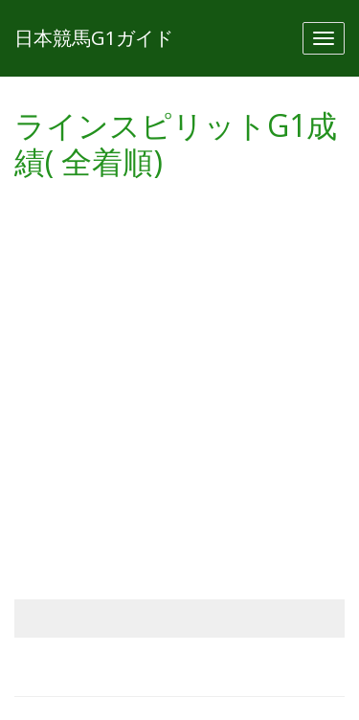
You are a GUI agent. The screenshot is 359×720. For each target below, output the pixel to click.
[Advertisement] (179, 371)
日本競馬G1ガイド (93, 38)
